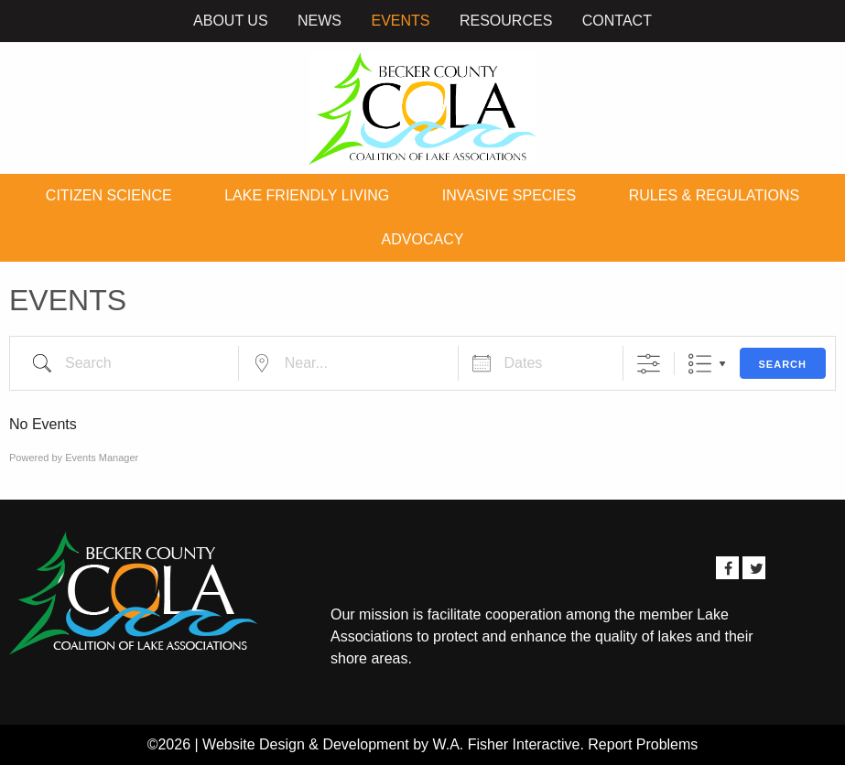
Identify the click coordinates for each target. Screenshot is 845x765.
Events (400, 20)
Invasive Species (509, 195)
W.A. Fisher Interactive (506, 744)
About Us (230, 20)
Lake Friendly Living (306, 195)
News (319, 20)
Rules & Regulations (714, 195)
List (699, 363)
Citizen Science (109, 195)
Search (783, 364)
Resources (506, 20)
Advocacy (423, 239)
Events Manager (101, 457)
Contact (617, 20)
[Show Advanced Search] (648, 363)
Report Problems (643, 744)
